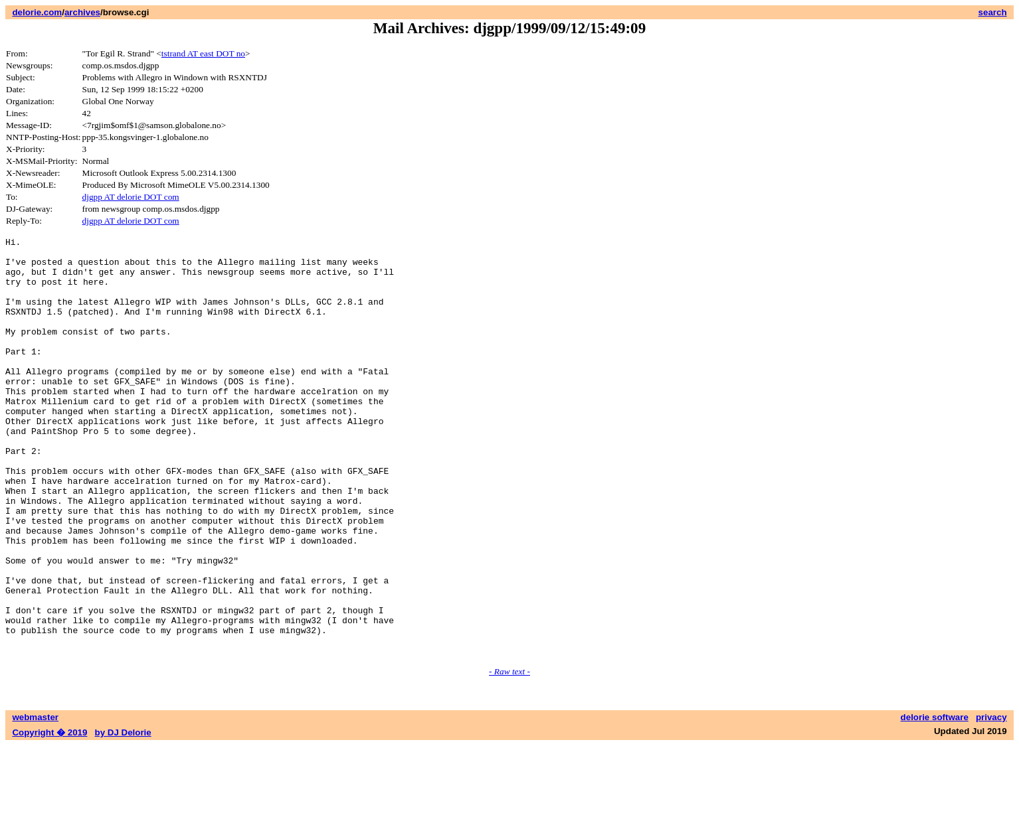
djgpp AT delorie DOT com (130, 197)
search (992, 12)
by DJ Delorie (123, 816)
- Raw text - (509, 755)
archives (82, 12)
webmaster (35, 801)
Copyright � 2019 (49, 816)
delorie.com (37, 12)
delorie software (935, 801)
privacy (991, 801)
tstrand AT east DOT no (203, 53)
